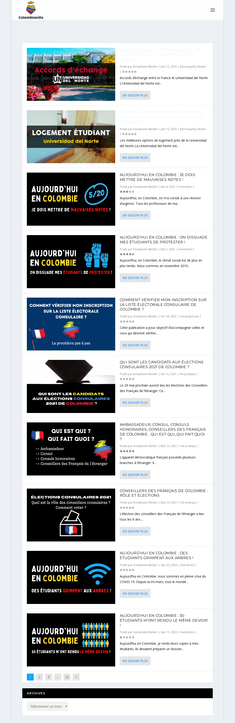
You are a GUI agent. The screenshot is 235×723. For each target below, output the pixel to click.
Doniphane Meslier (145, 54)
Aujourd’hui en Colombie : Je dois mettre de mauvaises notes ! (157, 164)
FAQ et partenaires (165, 717)
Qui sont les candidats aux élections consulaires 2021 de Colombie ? (162, 352)
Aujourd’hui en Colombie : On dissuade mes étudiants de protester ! (164, 227)
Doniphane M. (114, 718)
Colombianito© (66, 718)
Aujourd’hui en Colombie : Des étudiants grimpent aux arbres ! (156, 543)
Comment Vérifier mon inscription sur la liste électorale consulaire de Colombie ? (163, 292)
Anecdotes (185, 174)
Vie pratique (188, 362)
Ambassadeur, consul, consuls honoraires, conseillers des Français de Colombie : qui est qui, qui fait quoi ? (163, 419)
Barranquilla (188, 54)
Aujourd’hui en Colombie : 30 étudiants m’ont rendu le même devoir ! (164, 608)
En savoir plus (135, 83)
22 (67, 664)
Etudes (201, 54)
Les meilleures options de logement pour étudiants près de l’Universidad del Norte (162, 105)
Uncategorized (189, 304)
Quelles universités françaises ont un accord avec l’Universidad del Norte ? (160, 42)
